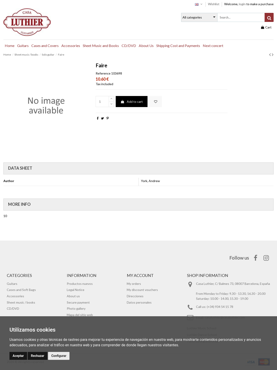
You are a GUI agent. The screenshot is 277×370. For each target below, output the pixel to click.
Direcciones (135, 296)
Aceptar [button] (18, 356)
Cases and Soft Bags (21, 290)
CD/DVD (13, 308)
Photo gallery (76, 308)
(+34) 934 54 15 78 (220, 307)
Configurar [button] (58, 356)
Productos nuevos (80, 284)
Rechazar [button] (37, 356)
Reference (103, 73)
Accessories (15, 296)
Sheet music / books (21, 302)
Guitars (12, 284)
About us (73, 296)
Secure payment (78, 302)
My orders (134, 284)
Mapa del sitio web (80, 315)
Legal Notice (75, 290)
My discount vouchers (142, 290)
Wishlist (214, 4)
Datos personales (139, 302)
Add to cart (131, 101)
